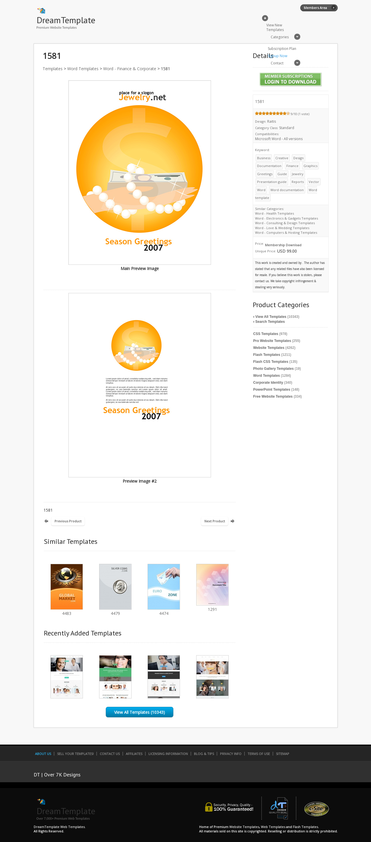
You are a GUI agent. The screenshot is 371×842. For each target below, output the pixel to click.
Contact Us (110, 754)
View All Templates (270, 317)
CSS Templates (265, 334)
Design (298, 158)
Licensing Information (168, 754)
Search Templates (270, 322)
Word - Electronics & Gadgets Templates (286, 218)
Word (261, 190)
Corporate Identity (268, 383)
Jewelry (297, 174)
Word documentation (287, 190)
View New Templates (275, 27)
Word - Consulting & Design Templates (285, 223)
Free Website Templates (273, 396)
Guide (282, 174)
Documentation (269, 166)
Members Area (315, 8)
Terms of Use (259, 754)
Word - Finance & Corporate (129, 68)
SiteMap (282, 754)
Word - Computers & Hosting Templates (286, 232)
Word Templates (83, 68)
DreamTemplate (66, 20)
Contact (277, 63)
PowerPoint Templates (271, 389)
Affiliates (134, 754)
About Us (43, 754)
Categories (280, 37)
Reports (298, 182)
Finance (292, 166)
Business (263, 158)
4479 (115, 610)
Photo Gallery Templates (273, 369)
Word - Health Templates (274, 213)
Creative (281, 158)
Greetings (264, 174)
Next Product (214, 521)
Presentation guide (272, 182)
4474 (164, 610)
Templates (53, 68)
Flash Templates (266, 355)
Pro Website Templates (272, 341)
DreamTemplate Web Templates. (60, 827)
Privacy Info (230, 754)
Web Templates (273, 827)
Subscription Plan (282, 48)
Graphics (310, 166)
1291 (212, 606)
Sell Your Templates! (75, 754)
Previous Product (67, 521)
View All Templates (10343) (139, 712)
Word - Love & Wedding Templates (282, 228)
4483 (66, 610)
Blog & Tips (204, 754)
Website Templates (269, 348)
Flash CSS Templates (270, 362)
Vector (314, 182)
